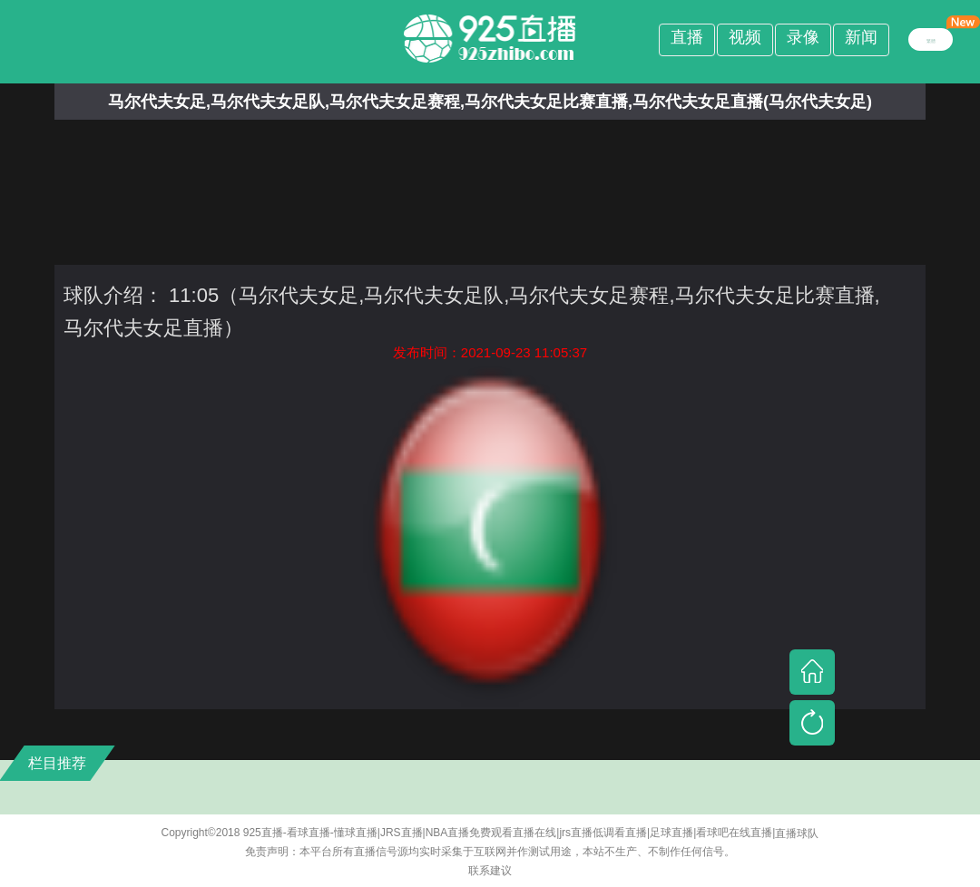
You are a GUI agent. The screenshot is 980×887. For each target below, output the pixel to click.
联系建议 (490, 870)
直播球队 (796, 833)
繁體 (931, 39)
